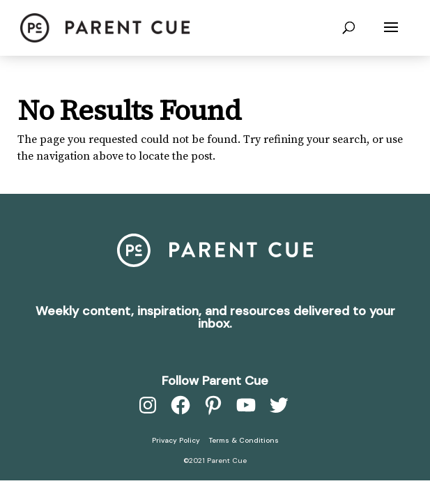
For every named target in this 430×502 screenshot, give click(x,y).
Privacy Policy (176, 440)
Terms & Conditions (244, 440)
